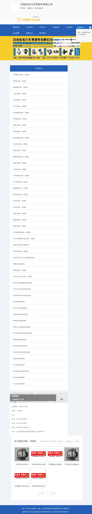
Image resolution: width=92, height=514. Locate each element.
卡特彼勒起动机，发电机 (21, 169)
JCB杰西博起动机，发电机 (21, 223)
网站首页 (16, 27)
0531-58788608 (31, 490)
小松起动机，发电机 (19, 193)
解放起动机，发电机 (19, 211)
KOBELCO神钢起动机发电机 (22, 270)
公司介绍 (29, 27)
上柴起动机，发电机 (19, 92)
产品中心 (42, 27)
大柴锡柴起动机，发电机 (21, 110)
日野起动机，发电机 (19, 128)
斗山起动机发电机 (19, 365)
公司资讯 (69, 27)
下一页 (53, 475)
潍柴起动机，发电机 (19, 80)
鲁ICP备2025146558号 (61, 493)
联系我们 (42, 33)
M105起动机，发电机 (20, 116)
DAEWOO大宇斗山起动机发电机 (23, 246)
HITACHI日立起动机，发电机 (22, 264)
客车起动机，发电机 (19, 199)
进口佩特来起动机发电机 (21, 353)
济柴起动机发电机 (19, 341)
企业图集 (16, 33)
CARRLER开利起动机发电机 (22, 318)
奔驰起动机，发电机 (19, 258)
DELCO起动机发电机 (20, 294)
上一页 (41, 475)
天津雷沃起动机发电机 (20, 300)
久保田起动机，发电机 (20, 240)
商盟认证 (29, 33)
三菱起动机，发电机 (19, 163)
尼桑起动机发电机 (19, 252)
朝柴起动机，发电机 (19, 146)
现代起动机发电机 (19, 288)
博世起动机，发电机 (19, 122)
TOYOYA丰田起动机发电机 (22, 276)
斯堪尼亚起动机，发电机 (21, 151)
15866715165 (31, 19)
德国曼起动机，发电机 (20, 181)
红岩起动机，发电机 (19, 98)
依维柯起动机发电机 (19, 306)
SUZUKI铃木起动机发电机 (21, 335)
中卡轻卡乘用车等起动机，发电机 (24, 229)
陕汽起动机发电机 (19, 359)
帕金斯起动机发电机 (19, 324)
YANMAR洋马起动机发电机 (22, 282)
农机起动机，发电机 (19, 217)
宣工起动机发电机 (19, 347)
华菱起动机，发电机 (19, 157)
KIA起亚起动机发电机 (20, 330)
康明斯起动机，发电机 (20, 86)
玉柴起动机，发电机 (19, 205)
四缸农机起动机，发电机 (21, 134)
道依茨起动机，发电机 (20, 187)
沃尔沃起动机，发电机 (20, 140)
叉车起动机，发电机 (19, 104)
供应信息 (56, 27)
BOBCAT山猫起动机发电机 (22, 312)
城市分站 (6, 502)
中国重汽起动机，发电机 (21, 74)
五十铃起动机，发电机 (20, 175)
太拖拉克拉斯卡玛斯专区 (21, 235)
